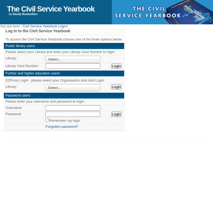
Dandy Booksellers (25, 14)
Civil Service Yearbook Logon (45, 26)
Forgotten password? (62, 127)
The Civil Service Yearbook (50, 9)
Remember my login (64, 121)
